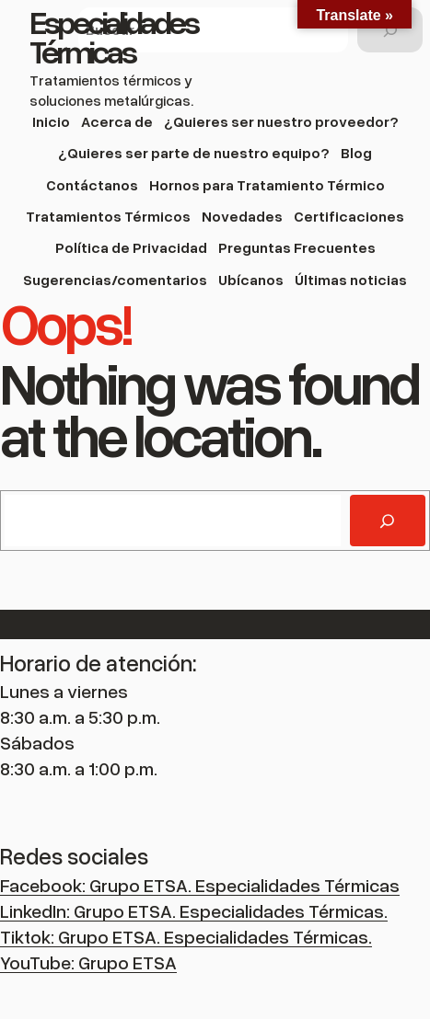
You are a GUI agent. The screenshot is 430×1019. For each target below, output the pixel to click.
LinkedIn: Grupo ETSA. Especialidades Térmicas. (194, 910)
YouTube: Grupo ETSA (88, 962)
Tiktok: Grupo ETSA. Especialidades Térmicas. (186, 936)
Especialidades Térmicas (113, 36)
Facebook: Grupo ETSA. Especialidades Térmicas (200, 885)
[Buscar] (390, 29)
